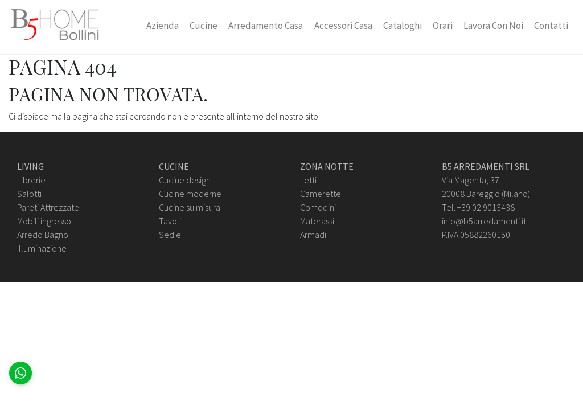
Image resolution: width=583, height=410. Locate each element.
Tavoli (170, 221)
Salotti (29, 193)
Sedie (170, 234)
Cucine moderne (190, 193)
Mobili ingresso (44, 221)
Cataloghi (402, 25)
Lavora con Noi (493, 25)
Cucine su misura (189, 207)
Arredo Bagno (42, 234)
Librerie (31, 180)
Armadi (313, 234)
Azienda (162, 25)
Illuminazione (42, 248)
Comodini (318, 207)
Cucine (203, 25)
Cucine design (185, 180)
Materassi (317, 221)
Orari (443, 25)
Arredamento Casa (265, 25)
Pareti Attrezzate (48, 207)
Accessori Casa (343, 25)
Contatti (551, 25)
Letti (308, 180)
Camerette (320, 193)
